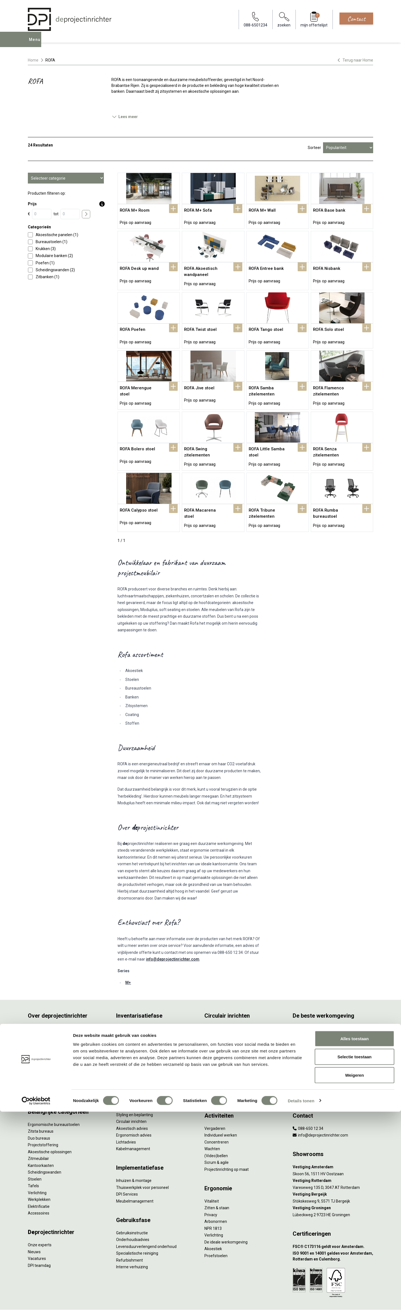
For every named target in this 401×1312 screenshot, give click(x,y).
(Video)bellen (216, 1138)
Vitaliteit (211, 1183)
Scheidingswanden (44, 1154)
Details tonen (301, 1301)
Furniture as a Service (135, 1024)
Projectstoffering (43, 1127)
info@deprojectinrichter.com (172, 941)
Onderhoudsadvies (132, 1222)
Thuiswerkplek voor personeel (142, 1169)
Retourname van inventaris (140, 1051)
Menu (36, 43)
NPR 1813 (213, 1210)
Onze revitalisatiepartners (227, 1038)
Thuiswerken (304, 1024)
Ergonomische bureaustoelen (54, 1107)
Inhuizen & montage (133, 1162)
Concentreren (216, 1124)
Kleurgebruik (304, 1038)
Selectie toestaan (355, 1257)
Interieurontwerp (131, 1090)
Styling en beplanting (134, 1097)
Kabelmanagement (133, 1131)
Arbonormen (215, 1203)
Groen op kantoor (308, 1044)
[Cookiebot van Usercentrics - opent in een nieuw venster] (36, 1301)
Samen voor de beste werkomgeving (236, 1058)
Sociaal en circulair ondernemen (232, 1017)
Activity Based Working (313, 1010)
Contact (356, 18)
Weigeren (354, 1275)
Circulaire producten (222, 1072)
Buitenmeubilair (307, 1065)
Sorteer (314, 147)
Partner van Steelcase (312, 1051)
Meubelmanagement (134, 1183)
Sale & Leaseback (131, 1038)
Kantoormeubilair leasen (137, 1031)
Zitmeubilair (38, 1140)
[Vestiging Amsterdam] (333, 1149)
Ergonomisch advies (133, 1117)
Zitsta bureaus (40, 1113)
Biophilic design (306, 1031)
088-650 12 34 (308, 1110)
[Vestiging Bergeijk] (333, 1176)
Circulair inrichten (131, 1103)
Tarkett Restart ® (219, 1044)
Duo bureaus (39, 1120)
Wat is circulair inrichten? (226, 1010)
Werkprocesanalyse (133, 1017)
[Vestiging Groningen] (333, 1190)
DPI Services (127, 1176)
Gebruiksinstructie (132, 1215)
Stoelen (34, 1161)
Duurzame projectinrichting (228, 1051)
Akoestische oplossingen (50, 1134)
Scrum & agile (216, 1144)
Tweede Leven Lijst (221, 1031)
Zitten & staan (216, 1190)
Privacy (210, 1197)
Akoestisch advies (132, 1110)
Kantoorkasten (41, 1147)
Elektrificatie (39, 1188)
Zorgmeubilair (305, 1072)
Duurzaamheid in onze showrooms (235, 1024)
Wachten (212, 1131)
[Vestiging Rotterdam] (333, 1163)
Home (33, 60)
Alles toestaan (354, 1239)
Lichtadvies (126, 1124)
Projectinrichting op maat (226, 1151)
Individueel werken (220, 1117)
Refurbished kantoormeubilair (142, 1044)
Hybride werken (306, 1017)
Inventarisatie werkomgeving (141, 1010)
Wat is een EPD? (218, 1079)
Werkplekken (39, 1181)
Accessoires (38, 1195)
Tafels (33, 1168)
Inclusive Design (307, 1058)
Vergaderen (214, 1110)
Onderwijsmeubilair (310, 1079)
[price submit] (86, 214)
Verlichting (37, 1175)
